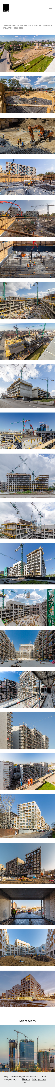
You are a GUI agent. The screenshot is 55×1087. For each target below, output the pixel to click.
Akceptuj (26, 1079)
